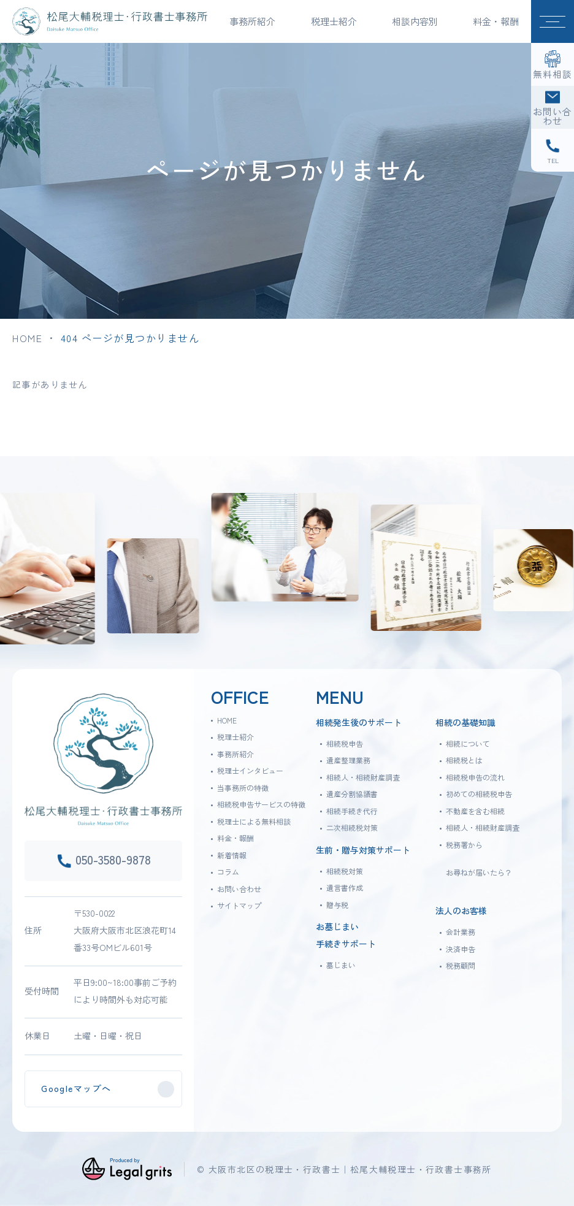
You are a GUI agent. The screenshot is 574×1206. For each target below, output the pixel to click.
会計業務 (460, 931)
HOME (27, 337)
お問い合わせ (239, 889)
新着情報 (232, 855)
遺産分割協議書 (352, 793)
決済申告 (460, 949)
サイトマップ (239, 905)
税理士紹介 (235, 736)
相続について (468, 743)
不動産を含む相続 (475, 811)
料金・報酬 (496, 21)
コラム (228, 871)
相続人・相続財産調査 (363, 777)
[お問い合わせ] (552, 107)
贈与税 (337, 904)
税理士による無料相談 (254, 821)
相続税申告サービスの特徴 (261, 804)
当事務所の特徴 (243, 787)
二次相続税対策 (352, 827)
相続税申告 (344, 743)
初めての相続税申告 (479, 793)
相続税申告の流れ (475, 777)
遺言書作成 (344, 887)
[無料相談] (552, 64)
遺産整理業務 (348, 760)
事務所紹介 (235, 754)
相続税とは (464, 760)
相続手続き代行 (352, 811)
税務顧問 (460, 965)
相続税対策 (344, 871)
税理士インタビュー (250, 770)
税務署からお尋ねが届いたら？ (479, 858)
